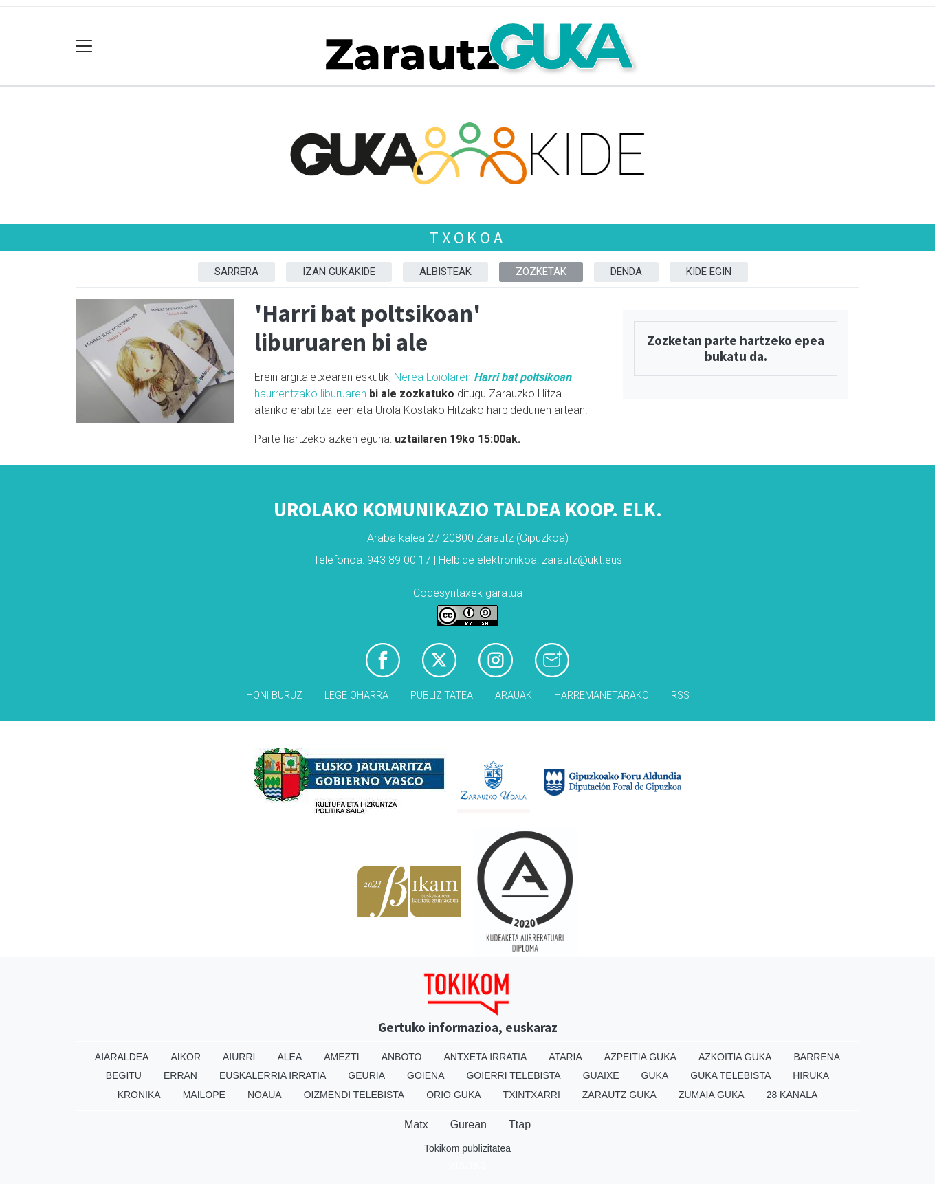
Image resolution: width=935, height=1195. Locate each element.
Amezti (341, 1056)
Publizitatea (441, 695)
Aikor (185, 1056)
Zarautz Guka (619, 1094)
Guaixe (601, 1075)
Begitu (124, 1075)
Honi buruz (274, 695)
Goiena (425, 1075)
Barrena (816, 1056)
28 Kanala (792, 1094)
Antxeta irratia (485, 1056)
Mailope (204, 1094)
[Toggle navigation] (84, 46)
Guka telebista (730, 1075)
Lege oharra (356, 695)
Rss (680, 695)
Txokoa (467, 237)
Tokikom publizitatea (467, 1148)
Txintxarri (531, 1094)
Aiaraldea (122, 1056)
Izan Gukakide (338, 271)
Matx (416, 1124)
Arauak (513, 695)
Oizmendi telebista (354, 1094)
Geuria (366, 1075)
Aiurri (239, 1056)
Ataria (565, 1056)
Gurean (468, 1124)
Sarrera (236, 271)
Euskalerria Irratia (272, 1075)
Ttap (520, 1124)
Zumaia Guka (712, 1094)
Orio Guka (453, 1094)
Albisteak (445, 271)
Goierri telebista (513, 1075)
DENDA (626, 271)
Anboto (402, 1056)
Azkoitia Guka (735, 1056)
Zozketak (541, 271)
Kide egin (709, 271)
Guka (655, 1075)
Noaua (265, 1094)
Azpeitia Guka (640, 1056)
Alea (289, 1056)
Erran (180, 1075)
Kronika (139, 1094)
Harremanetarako (601, 695)
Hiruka (811, 1075)
